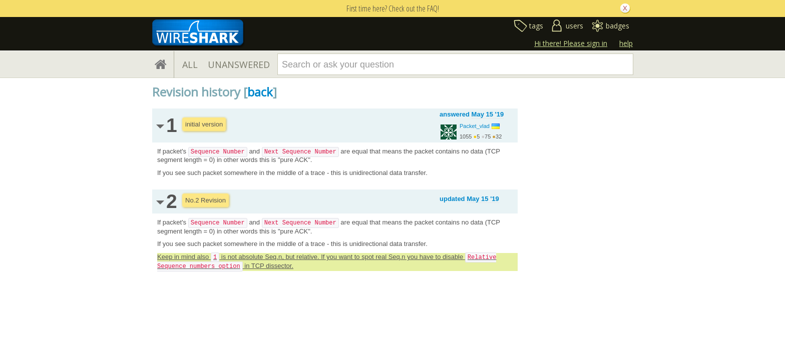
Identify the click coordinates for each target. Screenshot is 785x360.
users (574, 25)
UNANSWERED (239, 64)
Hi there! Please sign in (570, 43)
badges (617, 25)
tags (536, 25)
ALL (190, 64)
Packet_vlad (475, 126)
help (626, 43)
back (260, 92)
